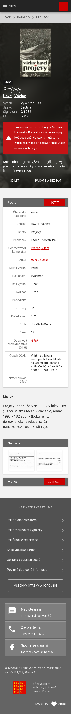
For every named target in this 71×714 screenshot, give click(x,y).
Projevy (42, 17)
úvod (7, 17)
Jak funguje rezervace (22, 540)
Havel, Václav (14, 96)
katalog (23, 17)
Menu (9, 5)
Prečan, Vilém (40, 248)
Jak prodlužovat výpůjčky (24, 530)
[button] (35, 53)
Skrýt (54, 202)
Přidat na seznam (48, 180)
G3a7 (34, 340)
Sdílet (14, 180)
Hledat (61, 4)
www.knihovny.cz (28, 148)
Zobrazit (54, 481)
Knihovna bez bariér (21, 550)
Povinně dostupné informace (27, 570)
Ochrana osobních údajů (23, 560)
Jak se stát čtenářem (22, 520)
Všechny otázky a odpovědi (35, 585)
